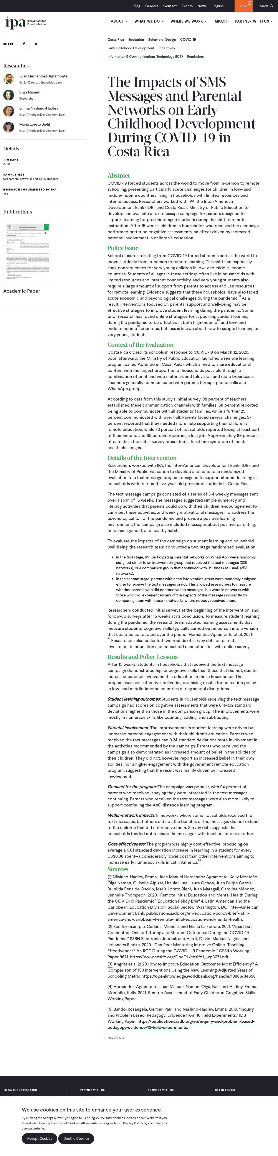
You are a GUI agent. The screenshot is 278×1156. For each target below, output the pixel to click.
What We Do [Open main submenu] (149, 21)
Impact (221, 21)
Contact (169, 6)
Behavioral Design (162, 40)
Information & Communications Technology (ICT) (145, 57)
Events (186, 6)
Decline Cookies (76, 1138)
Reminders (195, 57)
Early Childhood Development (131, 48)
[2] (110, 926)
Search (262, 6)
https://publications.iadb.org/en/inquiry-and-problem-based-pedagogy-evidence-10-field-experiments (181, 1024)
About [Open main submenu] (119, 21)
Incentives (167, 48)
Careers (150, 6)
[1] (110, 877)
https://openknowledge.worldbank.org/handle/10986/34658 (198, 976)
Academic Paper (21, 292)
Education (136, 40)
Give (242, 6)
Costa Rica (116, 40)
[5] (110, 1009)
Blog (135, 6)
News (201, 6)
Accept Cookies (39, 1138)
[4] (110, 987)
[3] (110, 964)
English (217, 6)
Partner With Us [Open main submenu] (254, 21)
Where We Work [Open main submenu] (189, 21)
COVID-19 (188, 40)
